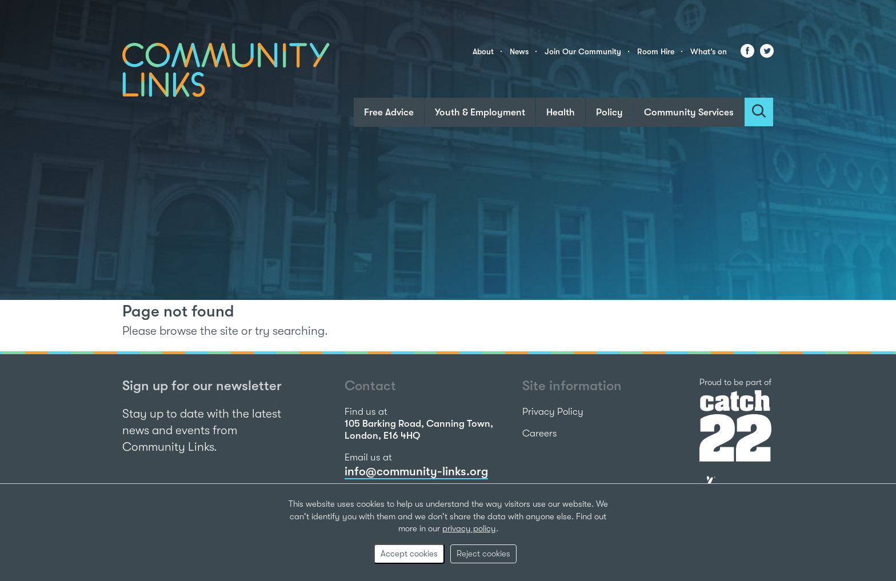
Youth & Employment (480, 112)
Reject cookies (483, 553)
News (519, 51)
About (483, 51)
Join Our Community (583, 51)
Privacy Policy (552, 411)
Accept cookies (409, 553)
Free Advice (389, 112)
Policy (609, 112)
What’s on (708, 51)
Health (560, 112)
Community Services (689, 112)
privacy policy (469, 528)
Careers (539, 433)
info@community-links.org (416, 471)
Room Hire (655, 51)
